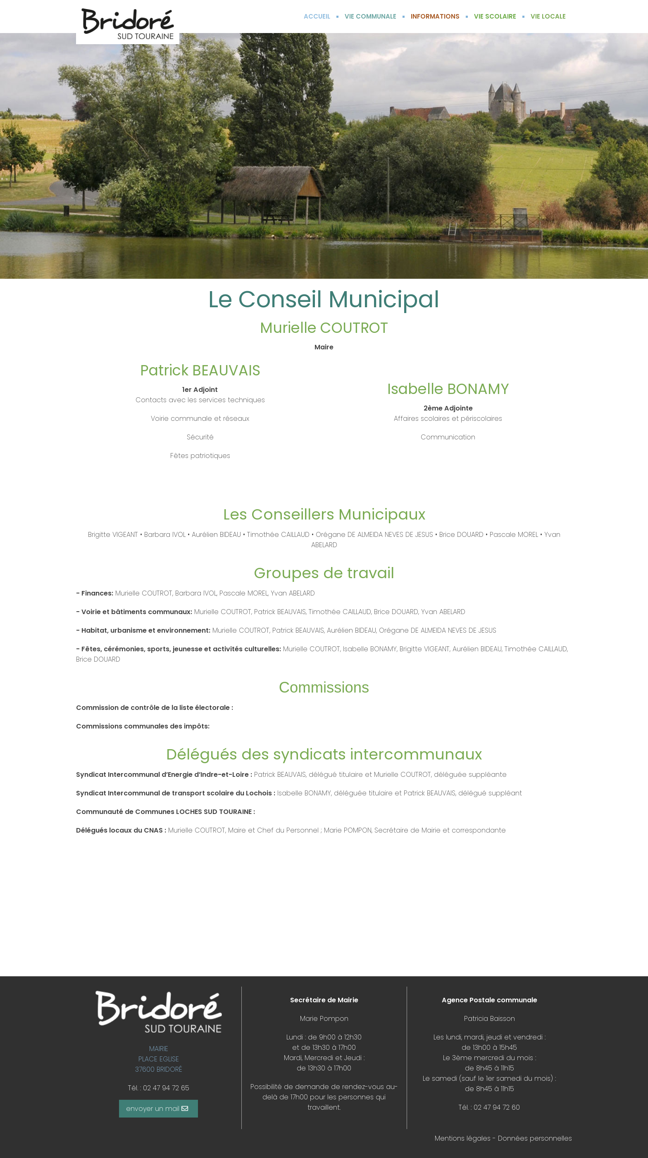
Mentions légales (463, 1138)
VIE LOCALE (548, 16)
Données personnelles (535, 1138)
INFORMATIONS (435, 16)
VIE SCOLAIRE (495, 16)
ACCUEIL (317, 16)
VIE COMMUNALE (370, 16)
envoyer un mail (157, 1108)
